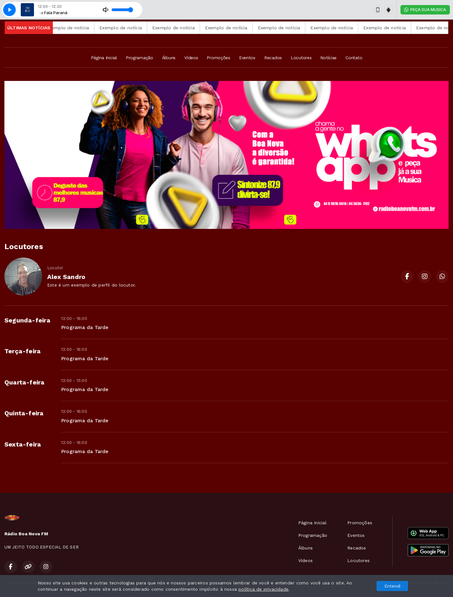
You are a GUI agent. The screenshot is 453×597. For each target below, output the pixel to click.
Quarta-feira (24, 382)
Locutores (301, 57)
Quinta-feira (24, 413)
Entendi (392, 585)
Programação (139, 57)
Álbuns (169, 57)
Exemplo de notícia (78, 27)
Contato (353, 57)
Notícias (328, 57)
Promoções (218, 57)
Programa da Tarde (85, 327)
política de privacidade (263, 589)
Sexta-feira (22, 444)
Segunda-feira (27, 320)
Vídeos (191, 57)
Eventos (247, 57)
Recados (273, 57)
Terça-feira (22, 351)
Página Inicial (104, 57)
